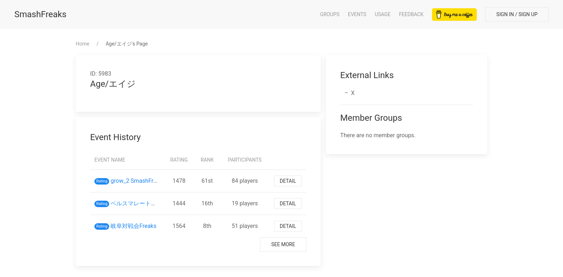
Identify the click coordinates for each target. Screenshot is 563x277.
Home (82, 44)
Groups (329, 14)
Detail (288, 181)
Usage (383, 14)
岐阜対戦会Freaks (133, 226)
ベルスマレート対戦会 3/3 (147, 203)
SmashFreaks (40, 14)
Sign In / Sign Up (517, 14)
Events (357, 14)
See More (283, 244)
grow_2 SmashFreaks (138, 180)
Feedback (411, 14)
